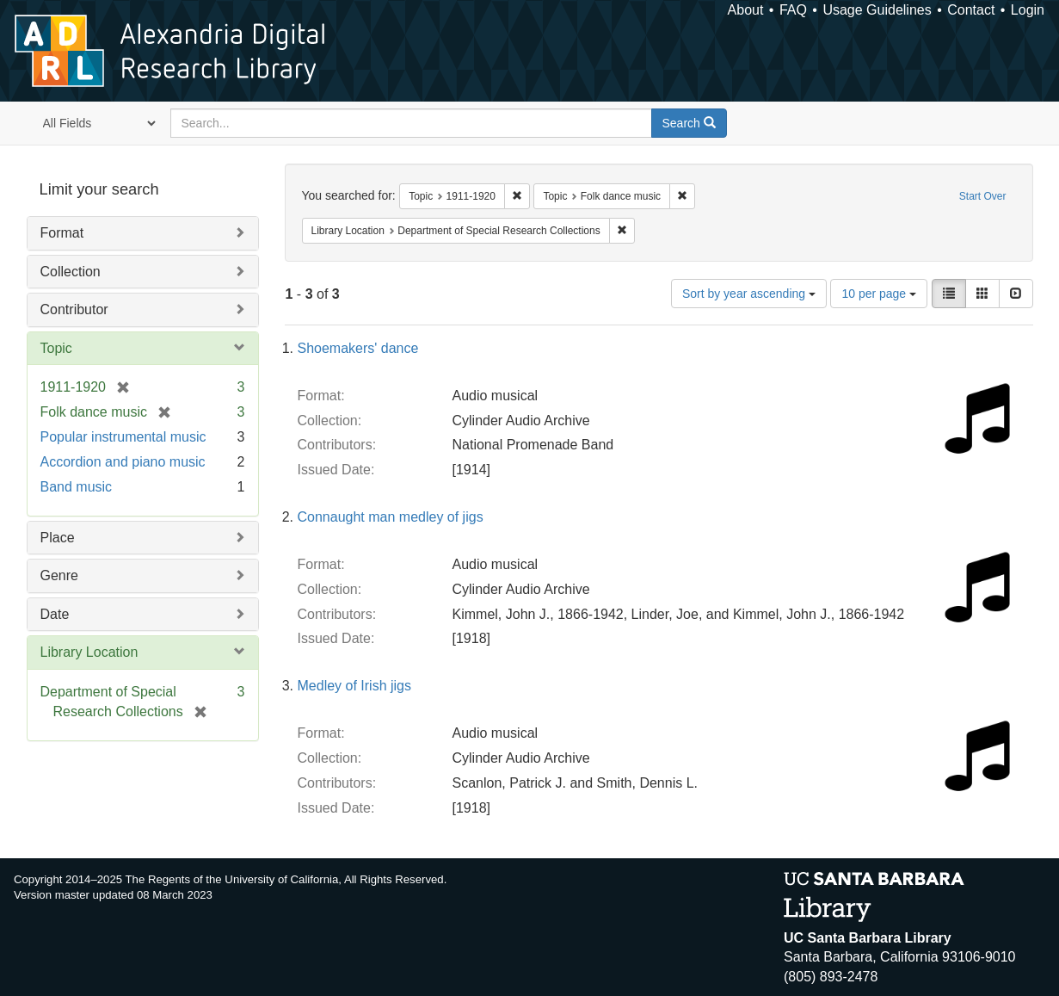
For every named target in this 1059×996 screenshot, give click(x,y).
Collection (70, 271)
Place (57, 537)
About (746, 10)
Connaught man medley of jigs (390, 517)
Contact (970, 10)
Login (1027, 10)
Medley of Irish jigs (355, 685)
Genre (59, 575)
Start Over (983, 196)
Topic (56, 348)
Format (62, 233)
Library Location (89, 652)
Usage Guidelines (876, 10)
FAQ (793, 10)
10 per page (878, 293)
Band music (76, 486)
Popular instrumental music (123, 437)
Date (55, 614)
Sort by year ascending (749, 293)
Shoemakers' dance (358, 348)
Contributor (74, 309)
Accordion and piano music (123, 462)
